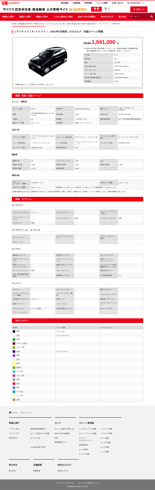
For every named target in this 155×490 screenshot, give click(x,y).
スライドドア (14, 433)
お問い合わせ (117, 3)
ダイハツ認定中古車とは (64, 429)
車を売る (122, 17)
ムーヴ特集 (83, 449)
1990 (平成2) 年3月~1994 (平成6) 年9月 (81, 24)
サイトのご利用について (88, 483)
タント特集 (104, 447)
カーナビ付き (35, 438)
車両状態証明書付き (38, 429)
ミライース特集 (106, 429)
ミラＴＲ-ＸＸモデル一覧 (55, 24)
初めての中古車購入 (87, 17)
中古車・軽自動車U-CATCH (22, 24)
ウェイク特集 (105, 443)
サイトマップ (26, 413)
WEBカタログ (107, 17)
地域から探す (25, 17)
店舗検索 (36, 471)
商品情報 (64, 3)
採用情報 (88, 3)
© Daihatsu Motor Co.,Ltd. (77, 486)
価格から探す (42, 17)
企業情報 (76, 3)
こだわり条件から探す (63, 17)
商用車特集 (83, 445)
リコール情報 (102, 3)
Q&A (56, 438)
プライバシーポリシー (65, 483)
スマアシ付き (14, 429)
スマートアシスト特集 (87, 433)
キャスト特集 (84, 454)
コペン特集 (104, 438)
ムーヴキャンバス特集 (87, 429)
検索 (96, 9)
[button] (143, 3)
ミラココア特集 (106, 433)
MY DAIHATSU (133, 3)
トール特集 (104, 452)
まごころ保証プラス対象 (39, 433)
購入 (107, 9)
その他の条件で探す (38, 447)
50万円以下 (13, 438)
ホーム (13, 413)
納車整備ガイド (61, 442)
